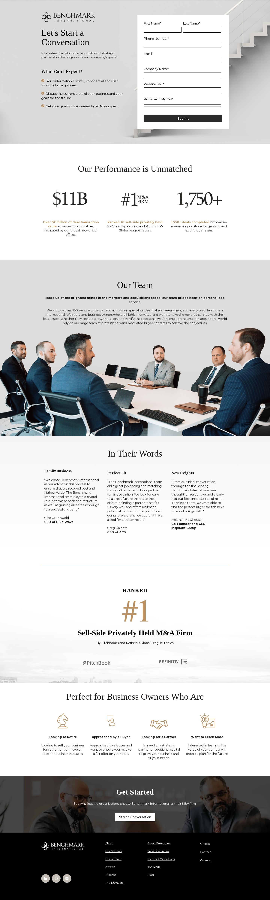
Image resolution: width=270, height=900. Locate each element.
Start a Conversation (135, 817)
